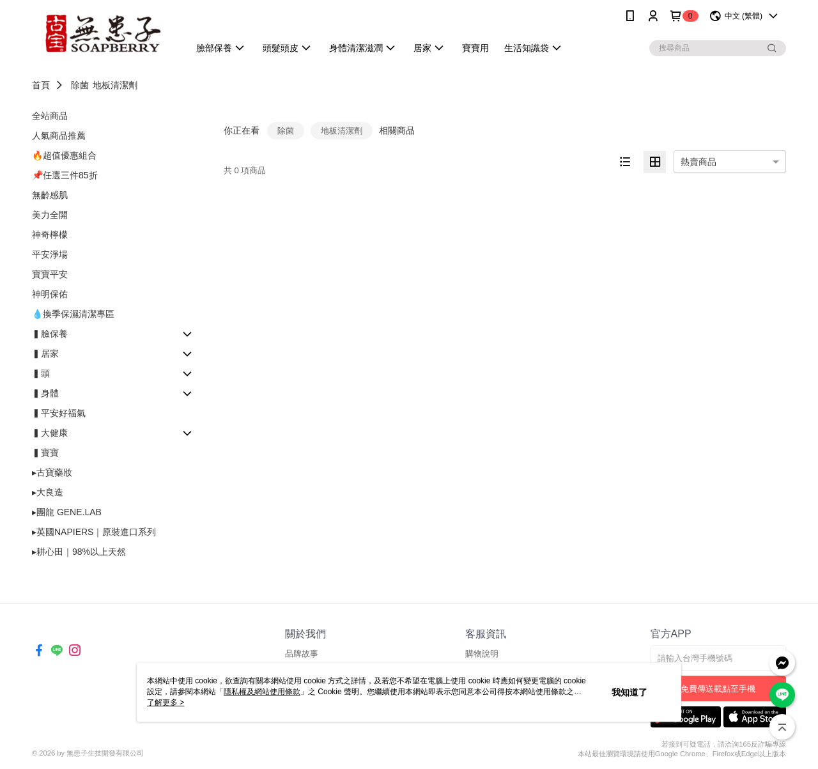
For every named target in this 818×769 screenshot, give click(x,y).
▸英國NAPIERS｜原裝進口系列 (94, 532)
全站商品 (50, 116)
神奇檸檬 (50, 234)
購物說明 (481, 653)
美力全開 (50, 215)
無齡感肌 (50, 195)
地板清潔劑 (115, 85)
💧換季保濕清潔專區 (73, 314)
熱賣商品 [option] (698, 162)
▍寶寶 (45, 452)
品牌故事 (301, 653)
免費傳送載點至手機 (718, 689)
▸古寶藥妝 (52, 472)
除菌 (80, 85)
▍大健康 (50, 433)
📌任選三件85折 (65, 175)
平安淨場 (50, 254)
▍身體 (45, 393)
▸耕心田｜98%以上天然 (79, 552)
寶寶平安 (50, 274)
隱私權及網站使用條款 (262, 691)
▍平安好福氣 (59, 413)
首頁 (41, 85)
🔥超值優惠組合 (64, 155)
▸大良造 (47, 492)
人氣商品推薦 (59, 135)
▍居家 (45, 353)
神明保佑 (50, 294)
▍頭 (41, 373)
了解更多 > (165, 702)
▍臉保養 (50, 334)
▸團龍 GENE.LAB (67, 512)
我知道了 (629, 692)
